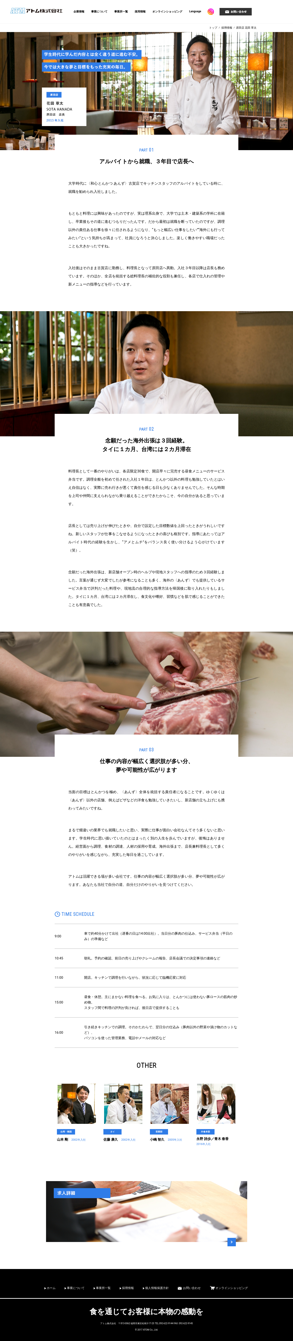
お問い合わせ (192, 1288)
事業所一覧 (121, 11)
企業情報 (78, 11)
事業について (99, 11)
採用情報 (140, 11)
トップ (213, 27)
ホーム (51, 1288)
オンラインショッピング (167, 11)
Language (195, 11)
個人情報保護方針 (157, 1288)
